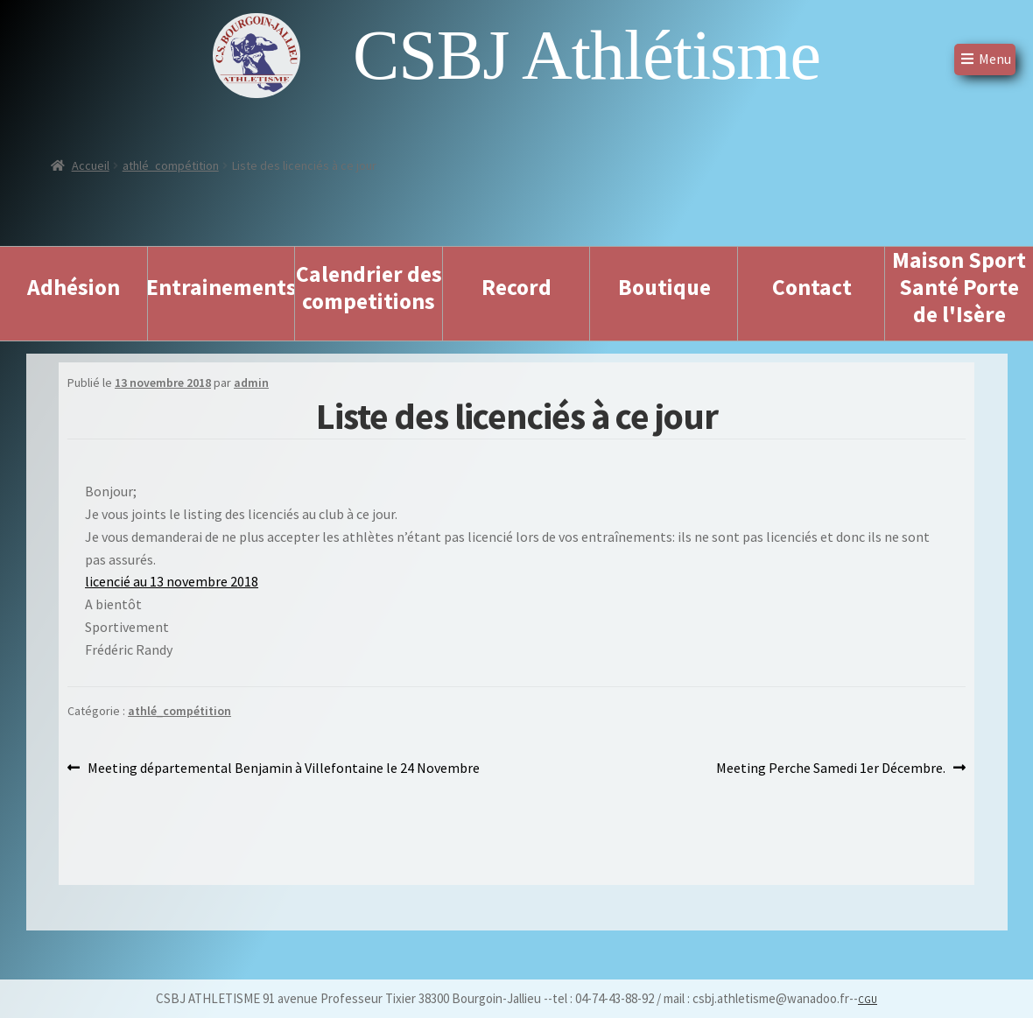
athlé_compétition (171, 165)
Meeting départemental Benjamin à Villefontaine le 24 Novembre (283, 768)
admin (251, 382)
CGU (867, 999)
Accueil (90, 165)
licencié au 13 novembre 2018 (171, 581)
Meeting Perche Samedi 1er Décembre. (830, 768)
